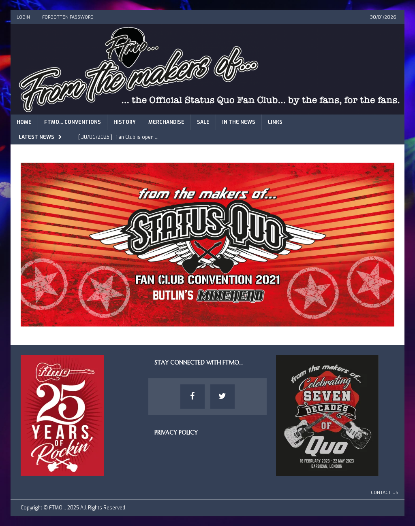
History (124, 122)
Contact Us (384, 493)
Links (275, 122)
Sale (203, 122)
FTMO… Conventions (72, 122)
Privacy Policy (176, 432)
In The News (238, 122)
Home (24, 122)
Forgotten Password (68, 17)
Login (23, 17)
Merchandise (166, 122)
